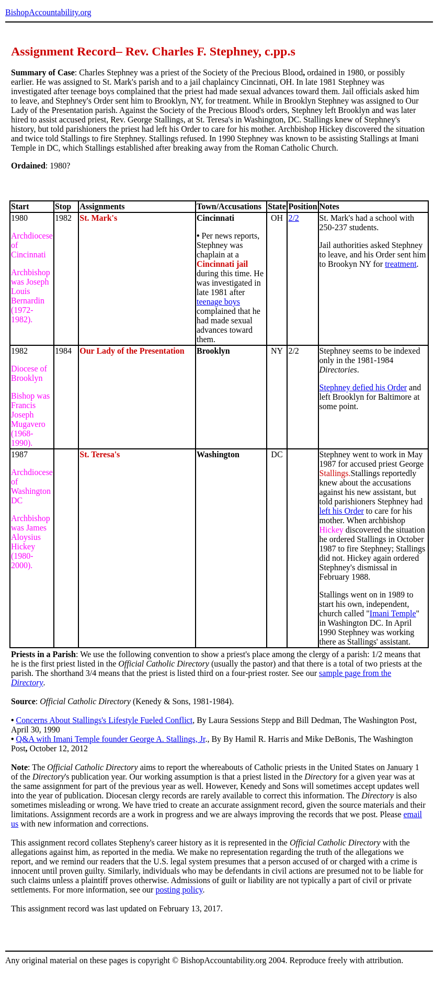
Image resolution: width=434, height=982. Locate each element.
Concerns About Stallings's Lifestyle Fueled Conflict (104, 720)
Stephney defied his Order (363, 387)
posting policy (178, 889)
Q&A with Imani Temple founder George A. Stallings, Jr (110, 739)
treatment (400, 263)
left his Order (341, 510)
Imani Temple (393, 613)
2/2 (293, 217)
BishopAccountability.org (48, 12)
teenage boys (218, 301)
